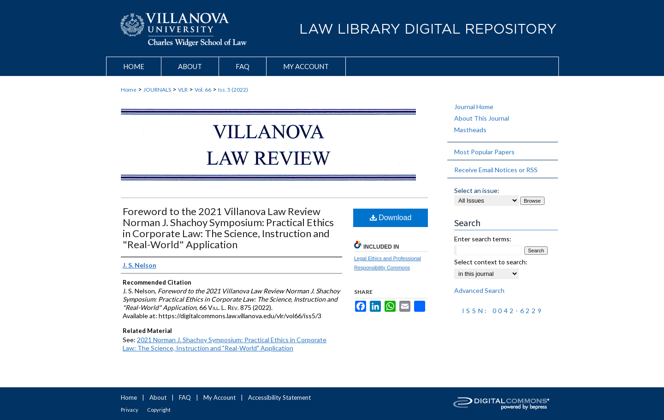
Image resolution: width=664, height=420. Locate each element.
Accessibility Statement (279, 397)
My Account (219, 397)
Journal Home (473, 107)
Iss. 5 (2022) (233, 89)
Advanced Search (479, 290)
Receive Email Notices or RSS (496, 170)
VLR (183, 89)
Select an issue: (476, 190)
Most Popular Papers (484, 152)
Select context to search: (491, 262)
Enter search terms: (482, 239)
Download (391, 218)
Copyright (159, 410)
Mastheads (470, 130)
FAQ (185, 397)
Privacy (129, 410)
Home (128, 89)
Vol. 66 (203, 89)
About (157, 397)
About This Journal (481, 118)
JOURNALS (157, 89)
